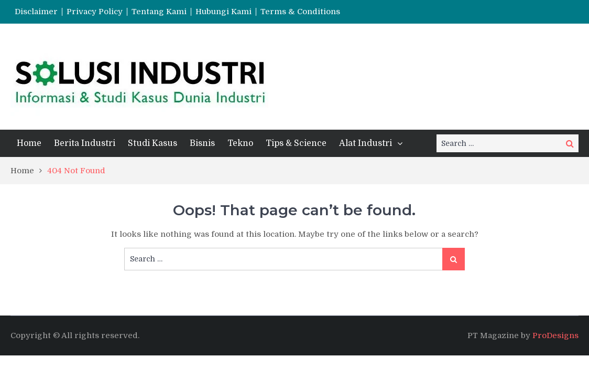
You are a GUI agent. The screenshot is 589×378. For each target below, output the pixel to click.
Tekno (240, 143)
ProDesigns (555, 335)
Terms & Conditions (300, 12)
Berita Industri (84, 143)
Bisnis (202, 143)
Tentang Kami (159, 12)
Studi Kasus (152, 143)
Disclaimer (36, 12)
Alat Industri (365, 143)
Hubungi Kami (223, 12)
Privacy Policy (95, 12)
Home (29, 143)
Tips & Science (296, 143)
